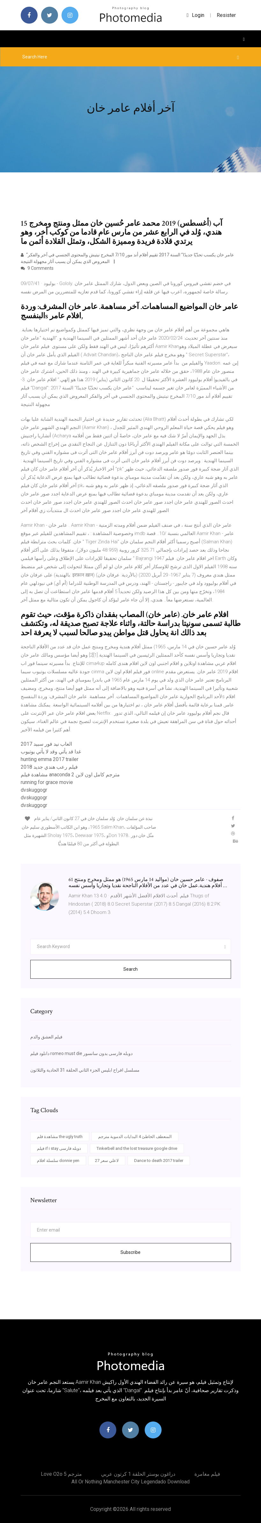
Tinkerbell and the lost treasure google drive (137, 1148)
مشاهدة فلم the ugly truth (60, 1136)
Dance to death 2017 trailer (158, 1160)
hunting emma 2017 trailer (49, 759)
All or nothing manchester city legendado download (130, 1482)
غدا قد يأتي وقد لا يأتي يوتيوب (51, 752)
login (195, 15)
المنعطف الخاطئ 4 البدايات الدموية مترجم (135, 1136)
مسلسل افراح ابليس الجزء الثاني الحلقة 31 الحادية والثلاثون (85, 1070)
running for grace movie (47, 782)
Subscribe (130, 1252)
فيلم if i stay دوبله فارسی (59, 1148)
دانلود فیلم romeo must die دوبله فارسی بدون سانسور (81, 1053)
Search (130, 969)
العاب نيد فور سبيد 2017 (46, 744)
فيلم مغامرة (207, 1474)
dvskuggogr (34, 790)
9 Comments (37, 268)
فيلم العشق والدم (46, 1036)
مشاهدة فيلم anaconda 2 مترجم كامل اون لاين (70, 775)
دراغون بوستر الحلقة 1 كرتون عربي (138, 1474)
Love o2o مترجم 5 (61, 1474)
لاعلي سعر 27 (107, 1160)
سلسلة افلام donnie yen (58, 1160)
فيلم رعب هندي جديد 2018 (49, 767)
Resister (226, 15)
